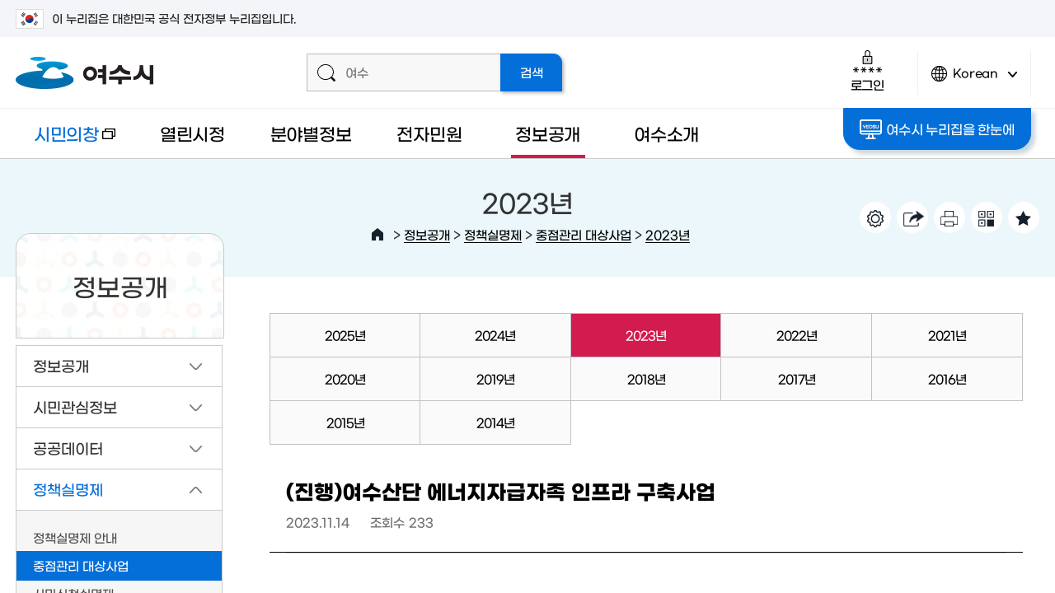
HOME (377, 234)
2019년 (495, 378)
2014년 (495, 422)
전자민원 (429, 133)
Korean (974, 80)
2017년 (796, 378)
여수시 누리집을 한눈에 (937, 129)
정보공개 (547, 133)
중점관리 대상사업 (583, 234)
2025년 (345, 335)
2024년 (495, 335)
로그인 (867, 70)
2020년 (345, 378)
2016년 (947, 378)
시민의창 (65, 141)
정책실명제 (493, 234)
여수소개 (666, 133)
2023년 (667, 234)
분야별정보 (311, 133)
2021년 (947, 335)
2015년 (345, 422)
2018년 (646, 378)
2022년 (796, 335)
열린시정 (192, 133)
